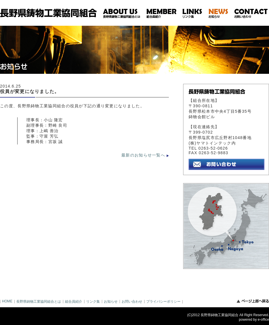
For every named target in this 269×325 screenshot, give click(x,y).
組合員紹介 (73, 302)
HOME (7, 301)
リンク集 (93, 302)
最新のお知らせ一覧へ (143, 155)
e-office (263, 320)
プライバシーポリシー (163, 302)
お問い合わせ (132, 302)
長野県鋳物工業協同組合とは (38, 302)
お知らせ (111, 302)
